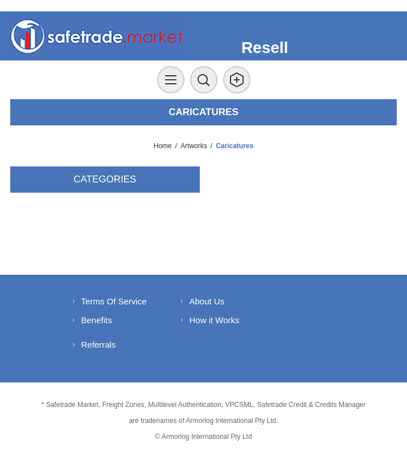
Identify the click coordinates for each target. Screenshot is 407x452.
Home (163, 146)
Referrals (98, 344)
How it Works (215, 320)
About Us (207, 301)
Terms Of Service (114, 301)
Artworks (193, 146)
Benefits (96, 320)
